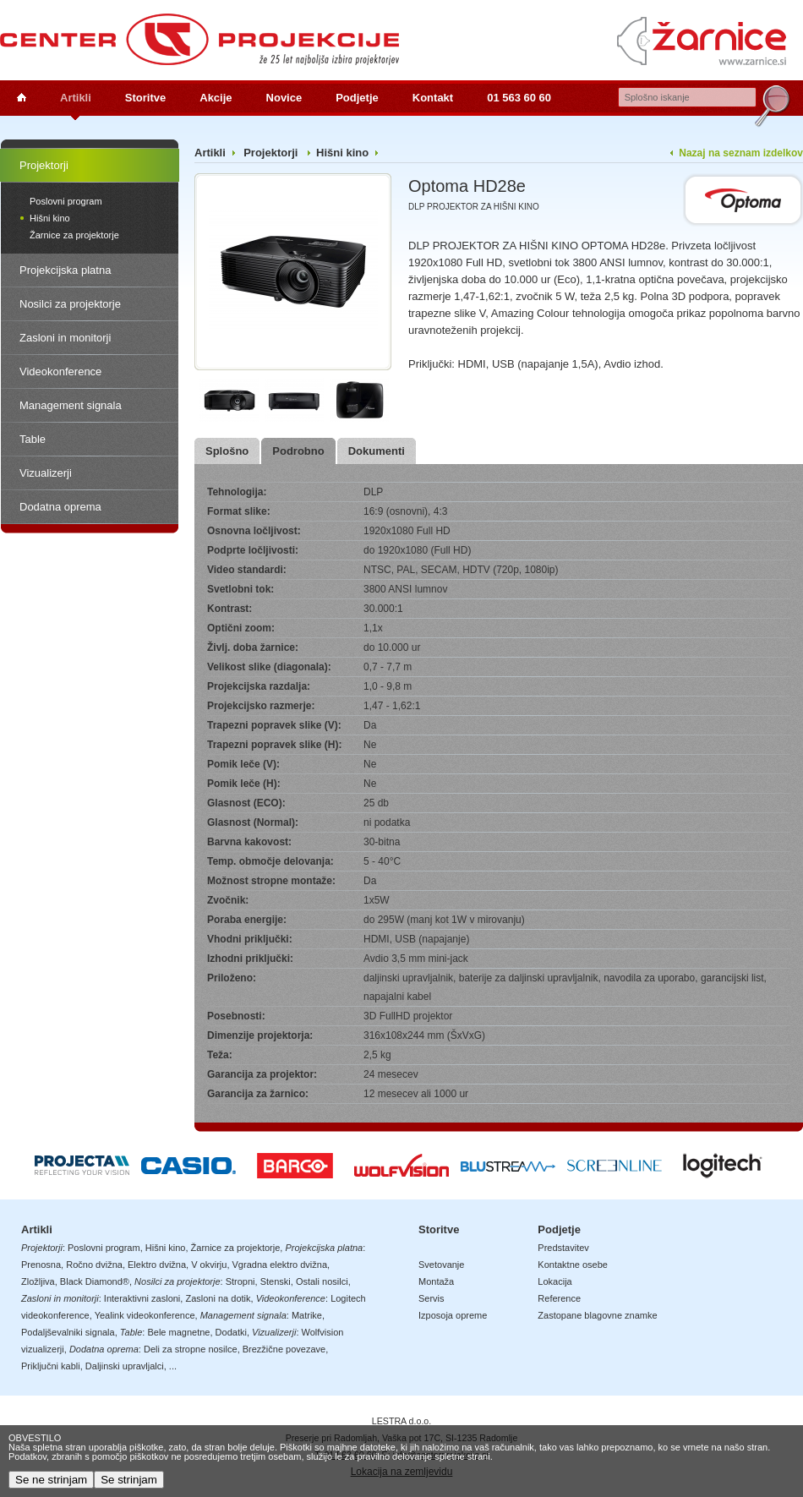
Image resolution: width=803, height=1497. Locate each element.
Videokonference (60, 371)
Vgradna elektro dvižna (280, 1264)
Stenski (275, 1281)
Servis (431, 1298)
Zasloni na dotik (217, 1298)
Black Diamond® (94, 1281)
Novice (284, 97)
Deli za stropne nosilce (191, 1349)
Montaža (436, 1281)
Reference (559, 1298)
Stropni (240, 1281)
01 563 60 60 (519, 97)
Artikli (75, 97)
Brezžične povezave (284, 1349)
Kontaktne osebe (573, 1264)
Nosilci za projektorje (70, 304)
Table (32, 439)
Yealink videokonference (145, 1315)
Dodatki (231, 1332)
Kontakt (432, 97)
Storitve (145, 97)
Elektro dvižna (157, 1264)
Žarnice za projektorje (74, 235)
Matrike (307, 1315)
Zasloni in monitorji (65, 337)
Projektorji (43, 165)
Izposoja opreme (452, 1315)
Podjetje (357, 97)
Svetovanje (441, 1264)
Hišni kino (50, 218)
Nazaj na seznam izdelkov (741, 153)
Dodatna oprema (60, 506)
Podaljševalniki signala (68, 1332)
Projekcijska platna (65, 270)
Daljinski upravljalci (124, 1366)
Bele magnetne (178, 1332)
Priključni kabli (50, 1366)
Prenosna (41, 1264)
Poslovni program (66, 201)
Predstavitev (563, 1248)
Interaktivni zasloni (142, 1298)
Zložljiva (38, 1281)
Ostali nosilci (322, 1281)
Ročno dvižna (94, 1264)
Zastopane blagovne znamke (597, 1315)
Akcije (215, 97)
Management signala (70, 405)
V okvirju (209, 1264)
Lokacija (554, 1281)
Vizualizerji (45, 473)
